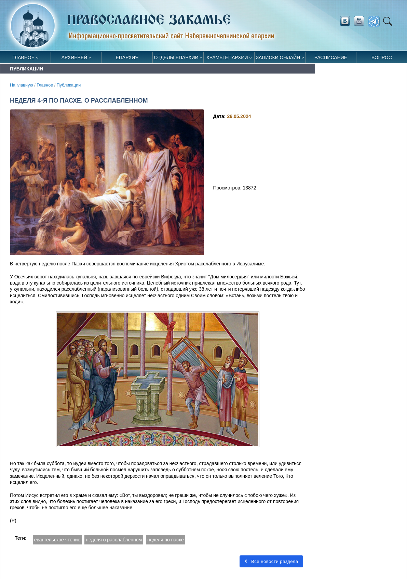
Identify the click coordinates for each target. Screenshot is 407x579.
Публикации (69, 85)
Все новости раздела (271, 561)
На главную (21, 85)
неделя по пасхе (165, 539)
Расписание (330, 57)
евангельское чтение (57, 539)
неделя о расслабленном (114, 539)
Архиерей (74, 57)
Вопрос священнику (381, 59)
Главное (23, 57)
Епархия (127, 57)
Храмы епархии (227, 57)
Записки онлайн (278, 57)
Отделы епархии (176, 57)
